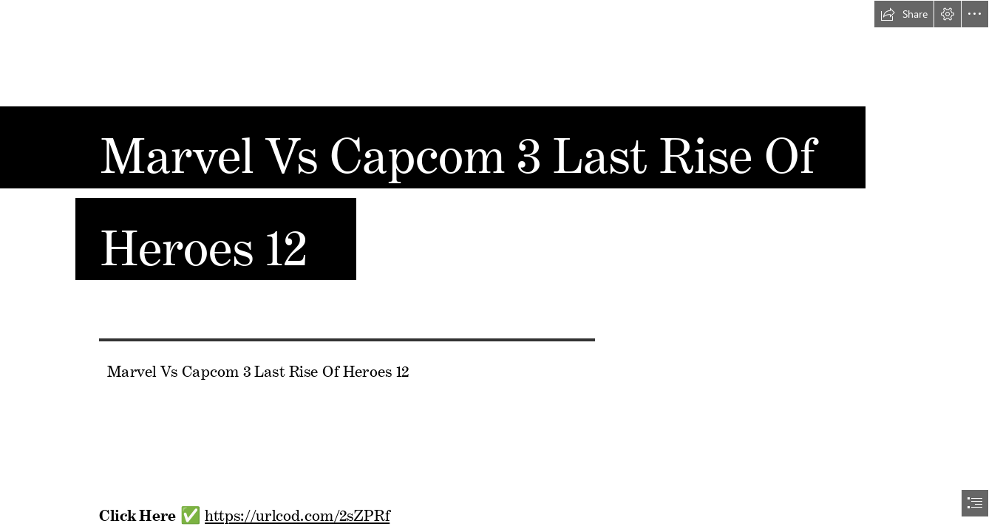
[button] (904, 14)
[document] (501, 266)
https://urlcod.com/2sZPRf (297, 512)
